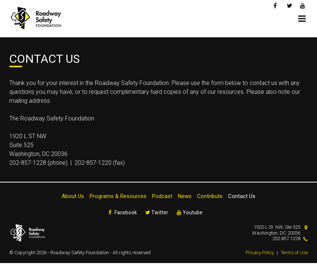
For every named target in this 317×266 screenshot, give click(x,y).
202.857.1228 (286, 238)
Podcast (162, 196)
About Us (73, 196)
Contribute (210, 196)
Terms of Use (294, 252)
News (185, 196)
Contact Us (241, 196)
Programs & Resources (118, 196)
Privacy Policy (259, 252)
